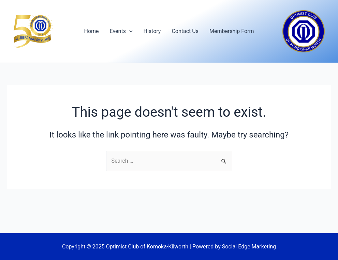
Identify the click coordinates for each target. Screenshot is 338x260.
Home (91, 31)
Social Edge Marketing (249, 246)
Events (121, 31)
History (152, 31)
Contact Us (185, 31)
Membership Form (231, 31)
